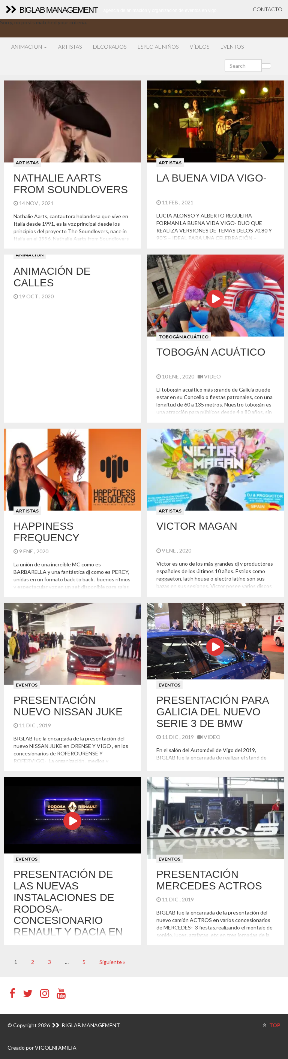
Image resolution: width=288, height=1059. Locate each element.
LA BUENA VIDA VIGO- (211, 178)
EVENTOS (232, 46)
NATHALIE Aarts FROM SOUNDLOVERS (71, 183)
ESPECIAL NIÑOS (158, 46)
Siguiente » (112, 962)
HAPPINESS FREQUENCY (47, 532)
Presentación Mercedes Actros (209, 880)
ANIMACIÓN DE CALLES (52, 277)
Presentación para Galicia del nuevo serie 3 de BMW (212, 711)
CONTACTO (267, 9)
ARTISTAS (70, 46)
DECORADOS (109, 46)
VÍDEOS (199, 46)
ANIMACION (29, 46)
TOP (271, 1025)
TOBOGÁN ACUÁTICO (183, 337)
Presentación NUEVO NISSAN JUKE (68, 706)
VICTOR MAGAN (196, 526)
